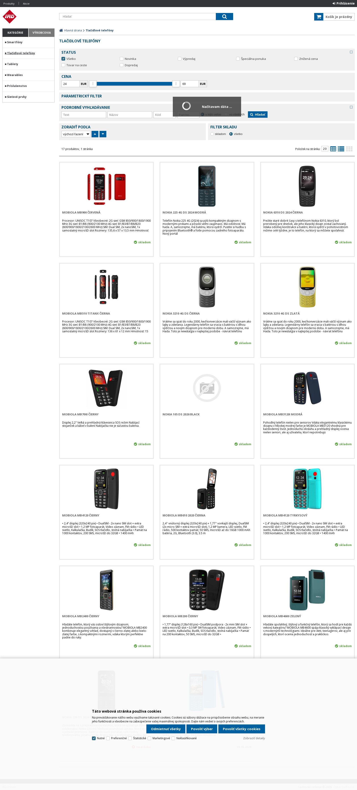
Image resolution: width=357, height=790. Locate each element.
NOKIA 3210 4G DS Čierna (181, 313)
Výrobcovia (42, 33)
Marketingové (161, 738)
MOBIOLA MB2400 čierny (80, 616)
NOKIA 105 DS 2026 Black (181, 414)
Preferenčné (119, 738)
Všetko (71, 59)
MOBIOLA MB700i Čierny (80, 414)
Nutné (101, 738)
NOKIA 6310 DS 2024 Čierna (283, 212)
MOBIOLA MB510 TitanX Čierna (86, 313)
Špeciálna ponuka (253, 59)
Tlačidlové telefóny (21, 53)
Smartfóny (15, 42)
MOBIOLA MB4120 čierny (80, 515)
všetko (238, 134)
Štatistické (139, 738)
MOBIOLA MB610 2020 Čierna (184, 515)
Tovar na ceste (76, 65)
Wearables (15, 75)
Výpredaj (189, 59)
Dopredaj (131, 65)
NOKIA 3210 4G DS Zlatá (281, 313)
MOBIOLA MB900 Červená (81, 212)
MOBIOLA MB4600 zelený (282, 616)
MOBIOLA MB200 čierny (180, 616)
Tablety (12, 64)
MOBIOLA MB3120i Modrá (282, 414)
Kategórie (15, 33)
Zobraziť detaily (254, 738)
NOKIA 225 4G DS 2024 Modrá (184, 212)
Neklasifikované (186, 738)
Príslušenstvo (17, 86)
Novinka (130, 59)
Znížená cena (308, 59)
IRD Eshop (28, 16)
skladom (220, 134)
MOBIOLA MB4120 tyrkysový (285, 515)
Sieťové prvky (17, 97)
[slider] (93, 83)
